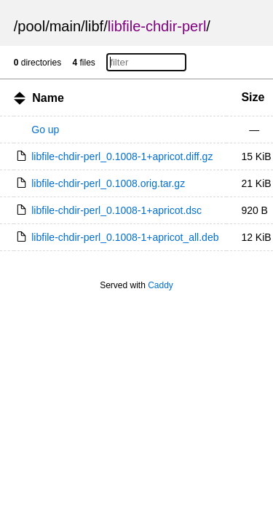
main (65, 26)
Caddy (160, 285)
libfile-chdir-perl (157, 26)
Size (252, 97)
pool (31, 26)
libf (94, 26)
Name (48, 98)
